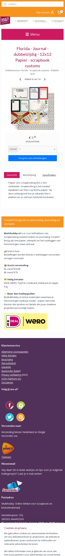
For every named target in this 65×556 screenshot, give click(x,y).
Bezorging (7, 359)
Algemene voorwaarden (14, 351)
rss (12, 549)
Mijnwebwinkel (56, 549)
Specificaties (49, 175)
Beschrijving (29, 175)
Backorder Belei (10, 371)
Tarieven (6, 457)
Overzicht (12, 175)
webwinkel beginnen (26, 549)
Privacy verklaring (11, 374)
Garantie (6, 367)
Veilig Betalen (8, 355)
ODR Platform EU (11, 378)
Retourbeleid (8, 363)
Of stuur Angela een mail (15, 530)
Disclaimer (7, 382)
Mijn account (45, 12)
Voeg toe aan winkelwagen (32, 158)
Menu (33, 34)
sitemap (5, 549)
